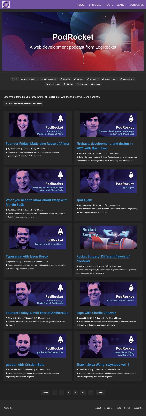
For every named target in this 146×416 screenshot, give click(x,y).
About (81, 4)
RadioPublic (127, 79)
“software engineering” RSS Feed (23, 104)
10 (83, 392)
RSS (14, 79)
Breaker (65, 79)
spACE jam (84, 200)
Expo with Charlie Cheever (96, 313)
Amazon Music (48, 79)
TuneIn (95, 84)
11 (91, 392)
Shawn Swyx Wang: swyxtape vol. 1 (103, 364)
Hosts (109, 4)
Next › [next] (100, 392)
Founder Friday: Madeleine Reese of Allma (37, 143)
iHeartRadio (53, 84)
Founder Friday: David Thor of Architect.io (37, 313)
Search (121, 4)
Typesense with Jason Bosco (27, 256)
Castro (78, 79)
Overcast (92, 79)
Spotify (68, 84)
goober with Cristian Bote (25, 364)
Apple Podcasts (29, 79)
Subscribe (137, 4)
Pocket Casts (109, 79)
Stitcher (82, 84)
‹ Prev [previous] (45, 392)
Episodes (95, 4)
